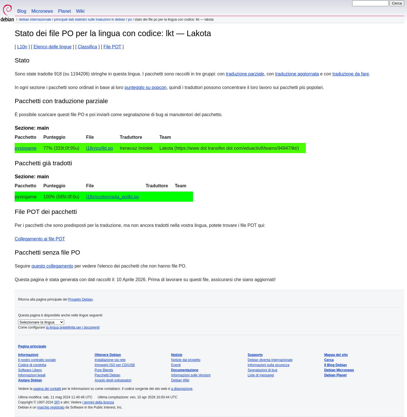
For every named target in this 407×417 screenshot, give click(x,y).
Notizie (176, 355)
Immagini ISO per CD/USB (115, 365)
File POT (112, 46)
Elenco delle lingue (53, 46)
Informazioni (28, 355)
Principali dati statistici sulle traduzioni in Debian (89, 19)
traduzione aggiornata (297, 73)
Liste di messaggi (261, 375)
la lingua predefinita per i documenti (72, 327)
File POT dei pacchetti (46, 211)
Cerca (329, 360)
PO (130, 19)
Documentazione (184, 370)
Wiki (80, 11)
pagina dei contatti (47, 389)
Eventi (176, 365)
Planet (64, 11)
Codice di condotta (32, 365)
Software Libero (30, 370)
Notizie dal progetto (185, 360)
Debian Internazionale (35, 19)
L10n (22, 46)
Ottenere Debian (108, 355)
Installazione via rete (110, 360)
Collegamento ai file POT (40, 238)
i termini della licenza (98, 402)
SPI (57, 402)
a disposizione (181, 389)
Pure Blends (104, 370)
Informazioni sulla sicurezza (268, 365)
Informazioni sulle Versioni (191, 375)
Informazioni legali (32, 375)
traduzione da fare (350, 73)
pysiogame (25, 148)
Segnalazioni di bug (262, 370)
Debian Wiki (180, 380)
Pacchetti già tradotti (43, 163)
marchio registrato (50, 407)
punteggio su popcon (146, 87)
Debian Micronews (339, 370)
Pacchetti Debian (107, 375)
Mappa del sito (336, 355)
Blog (21, 11)
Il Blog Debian (335, 365)
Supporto (255, 355)
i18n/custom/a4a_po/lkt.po (112, 196)
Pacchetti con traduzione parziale (61, 101)
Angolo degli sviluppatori (113, 380)
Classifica (87, 46)
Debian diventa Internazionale (270, 360)
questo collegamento (52, 266)
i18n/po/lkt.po (99, 148)
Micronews (42, 11)
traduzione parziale (245, 73)
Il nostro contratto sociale (37, 360)
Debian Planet (335, 375)
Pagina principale (32, 346)
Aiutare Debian (30, 380)
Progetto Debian (80, 299)
